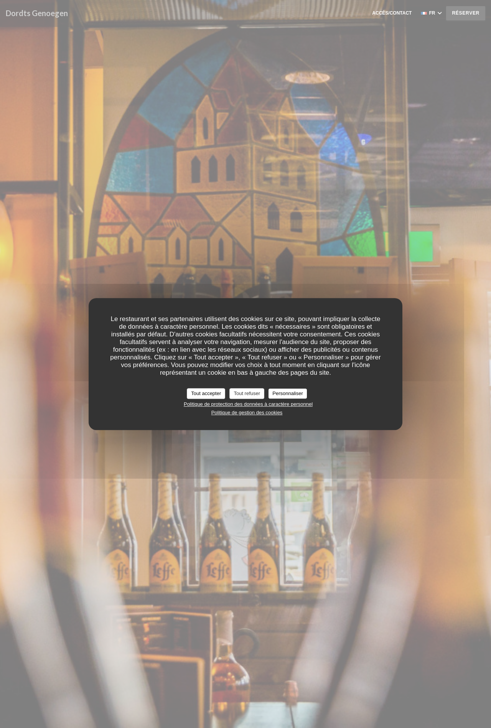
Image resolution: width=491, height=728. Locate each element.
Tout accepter (206, 393)
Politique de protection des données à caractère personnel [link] (248, 404)
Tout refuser (247, 393)
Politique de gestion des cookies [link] (247, 412)
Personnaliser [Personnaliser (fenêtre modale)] (287, 393)
